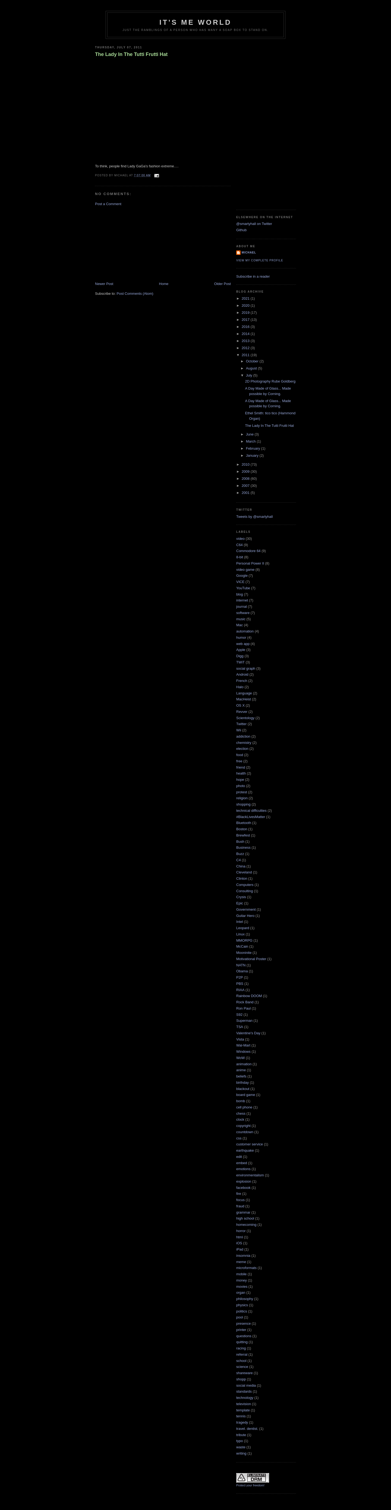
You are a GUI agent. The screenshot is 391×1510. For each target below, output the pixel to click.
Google (242, 576)
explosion (243, 1181)
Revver (241, 712)
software (243, 613)
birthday (242, 1082)
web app (243, 644)
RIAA (240, 990)
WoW (240, 1058)
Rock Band (245, 1002)
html (239, 1237)
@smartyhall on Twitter (254, 224)
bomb (240, 1101)
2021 (246, 298)
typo (239, 1441)
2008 (246, 479)
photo (240, 786)
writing (241, 1453)
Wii (238, 730)
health (241, 773)
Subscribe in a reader (253, 276)
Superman (244, 1021)
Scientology (245, 718)
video (240, 539)
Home (164, 284)
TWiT (240, 662)
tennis (241, 1416)
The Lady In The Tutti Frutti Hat (131, 54)
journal (241, 606)
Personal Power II (250, 563)
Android (242, 674)
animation (243, 1064)
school (241, 1361)
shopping (243, 804)
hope (240, 780)
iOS (239, 1243)
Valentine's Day (248, 1033)
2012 (246, 348)
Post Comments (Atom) (135, 294)
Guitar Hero (245, 916)
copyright (243, 1126)
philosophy (244, 1299)
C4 (238, 860)
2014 (246, 334)
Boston (241, 829)
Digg (240, 656)
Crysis (241, 897)
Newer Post (104, 284)
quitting (242, 1342)
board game (245, 1095)
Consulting (244, 891)
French (241, 681)
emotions (243, 1169)
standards (244, 1391)
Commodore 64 (248, 551)
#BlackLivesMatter (250, 817)
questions (243, 1336)
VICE (240, 582)
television (243, 1404)
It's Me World (195, 22)
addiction (243, 736)
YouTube (243, 588)
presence (243, 1323)
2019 (246, 313)
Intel (239, 922)
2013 (246, 341)
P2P (239, 977)
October (253, 361)
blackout (242, 1089)
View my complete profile (259, 260)
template (243, 1410)
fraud (240, 1206)
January (253, 455)
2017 (246, 320)
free (239, 761)
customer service (249, 1144)
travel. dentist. (247, 1429)
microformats (246, 1268)
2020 (246, 305)
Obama (242, 971)
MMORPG (244, 940)
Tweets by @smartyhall (254, 517)
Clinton (241, 878)
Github (241, 230)
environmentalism (250, 1175)
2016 (246, 327)
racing (241, 1348)
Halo (240, 687)
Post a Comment (108, 204)
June (250, 434)
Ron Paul (243, 1008)
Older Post (222, 284)
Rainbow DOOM (249, 996)
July (249, 375)
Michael (249, 252)
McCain (242, 946)
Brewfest (243, 835)
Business (243, 847)
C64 (239, 545)
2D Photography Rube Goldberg (270, 381)
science (242, 1367)
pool (239, 1317)
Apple (240, 650)
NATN (240, 965)
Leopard (242, 928)
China (240, 866)
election (242, 749)
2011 (246, 355)
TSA (239, 1027)
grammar (243, 1212)
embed (241, 1163)
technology (244, 1398)
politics (241, 1311)
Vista (240, 1039)
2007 (246, 486)
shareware (244, 1373)
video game (245, 570)
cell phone (244, 1107)
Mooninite (243, 953)
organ (240, 1292)
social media (246, 1385)
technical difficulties (251, 811)
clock (240, 1119)
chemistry (243, 743)
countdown (244, 1132)
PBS (239, 984)
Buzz (240, 854)
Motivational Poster (251, 959)
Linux (240, 934)
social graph (245, 668)
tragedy (242, 1422)
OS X (240, 705)
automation (245, 631)
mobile (241, 1274)
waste (240, 1447)
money (241, 1280)
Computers (245, 885)
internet (242, 600)
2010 (246, 464)
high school (245, 1218)
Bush (240, 841)
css (239, 1138)
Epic (239, 903)
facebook (243, 1188)
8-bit (239, 557)
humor (241, 637)
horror (241, 1231)
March (251, 441)
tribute (241, 1435)
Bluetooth (243, 823)
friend (240, 767)
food (239, 755)
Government (246, 909)
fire (238, 1194)
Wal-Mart (243, 1045)
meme (241, 1262)
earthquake (245, 1150)
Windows (243, 1052)
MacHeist (243, 699)
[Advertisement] (135, 243)
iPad (239, 1249)
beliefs (241, 1076)
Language (244, 693)
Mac (239, 625)
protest (241, 792)
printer (241, 1330)
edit (239, 1157)
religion (242, 798)
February (253, 448)
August (252, 368)
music (240, 619)
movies (241, 1287)
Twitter (241, 724)
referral (241, 1354)
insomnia (243, 1256)
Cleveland (244, 872)
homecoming (246, 1225)
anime (241, 1070)
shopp (241, 1379)
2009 (246, 471)
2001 (246, 493)
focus (240, 1200)
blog (239, 594)
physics (242, 1305)
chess (240, 1113)
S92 (239, 1015)
